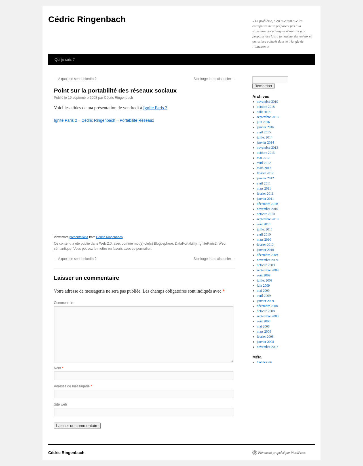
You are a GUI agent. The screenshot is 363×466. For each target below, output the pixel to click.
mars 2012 (264, 168)
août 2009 (264, 275)
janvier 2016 (265, 127)
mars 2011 (264, 188)
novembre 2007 (267, 347)
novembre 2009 (267, 260)
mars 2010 (264, 240)
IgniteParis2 (208, 243)
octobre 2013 (266, 153)
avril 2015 (264, 132)
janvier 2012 (265, 178)
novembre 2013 (267, 148)
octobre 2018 (266, 107)
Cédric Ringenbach (87, 19)
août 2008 (264, 321)
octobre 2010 (266, 214)
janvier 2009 (265, 301)
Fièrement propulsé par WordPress (281, 453)
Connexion (264, 362)
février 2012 (265, 173)
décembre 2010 (267, 204)
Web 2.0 (105, 243)
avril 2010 (264, 234)
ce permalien (141, 249)
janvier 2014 (265, 142)
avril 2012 (264, 163)
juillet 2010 (265, 229)
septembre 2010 (267, 219)
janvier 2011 (265, 199)
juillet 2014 (265, 137)
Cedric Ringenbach (109, 237)
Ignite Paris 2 (155, 107)
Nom (58, 368)
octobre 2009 (266, 265)
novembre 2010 (267, 209)
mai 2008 (263, 326)
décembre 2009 (267, 255)
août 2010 (264, 224)
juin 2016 (263, 122)
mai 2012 (263, 158)
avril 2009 (264, 296)
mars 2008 (264, 331)
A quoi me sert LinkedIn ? (75, 79)
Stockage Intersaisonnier (214, 79)
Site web (60, 404)
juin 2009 (263, 285)
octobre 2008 (266, 311)
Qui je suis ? (64, 59)
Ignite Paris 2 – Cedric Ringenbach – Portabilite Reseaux (104, 120)
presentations (78, 237)
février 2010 (265, 245)
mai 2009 (263, 291)
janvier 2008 (265, 342)
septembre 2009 (267, 270)
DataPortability (186, 243)
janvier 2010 (265, 250)
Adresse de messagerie (73, 386)
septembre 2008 (267, 316)
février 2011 (265, 194)
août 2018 (264, 112)
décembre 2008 (267, 306)
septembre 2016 (267, 117)
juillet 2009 (265, 280)
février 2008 (265, 337)
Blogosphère (163, 243)
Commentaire (64, 303)
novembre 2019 (267, 102)
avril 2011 (264, 183)
